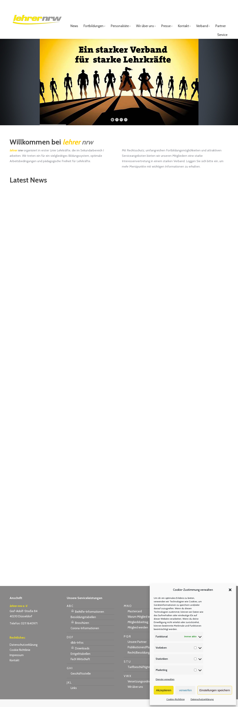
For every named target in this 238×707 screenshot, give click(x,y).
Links (74, 695)
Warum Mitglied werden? (143, 624)
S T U (127, 669)
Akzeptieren (163, 690)
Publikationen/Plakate (141, 655)
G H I (69, 676)
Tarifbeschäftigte (139, 674)
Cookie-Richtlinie (175, 699)
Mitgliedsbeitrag (138, 629)
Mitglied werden (138, 635)
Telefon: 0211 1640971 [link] (23, 631)
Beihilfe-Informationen (87, 619)
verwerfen (185, 690)
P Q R (127, 644)
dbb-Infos (77, 650)
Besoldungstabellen (83, 625)
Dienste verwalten (165, 679)
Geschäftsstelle (81, 681)
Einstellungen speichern (214, 690)
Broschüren (80, 630)
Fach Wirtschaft (80, 667)
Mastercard (135, 619)
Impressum (17, 663)
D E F (70, 645)
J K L (69, 690)
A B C (70, 613)
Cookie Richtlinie (20, 657)
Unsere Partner (137, 649)
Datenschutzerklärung (202, 699)
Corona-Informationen (85, 636)
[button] (230, 590)
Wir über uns (135, 694)
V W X (127, 683)
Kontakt (14, 668)
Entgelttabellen (80, 661)
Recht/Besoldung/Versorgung (146, 660)
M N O (127, 613)
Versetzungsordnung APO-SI (146, 689)
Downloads (80, 655)
